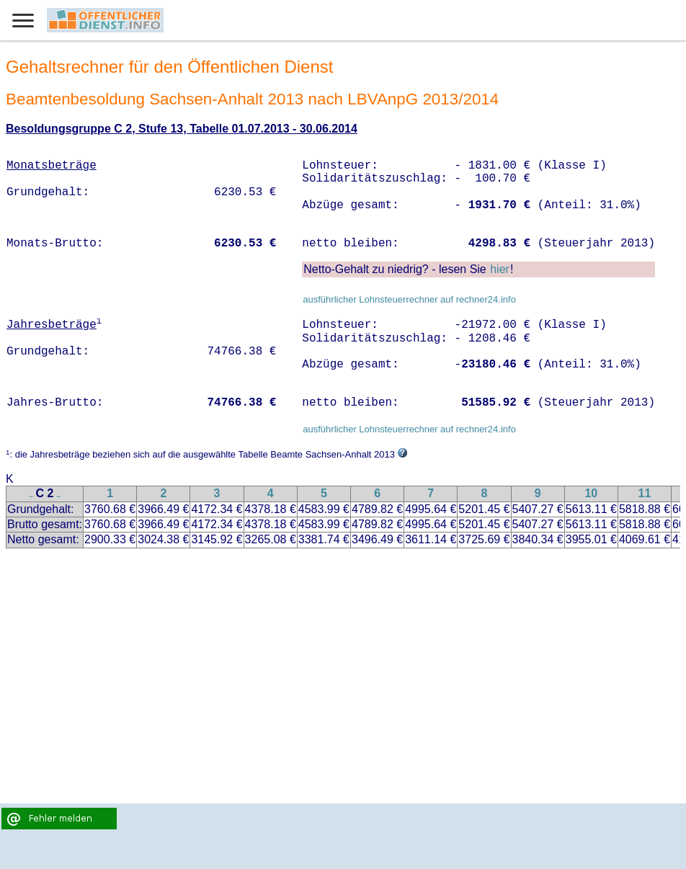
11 (644, 493)
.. (31, 495)
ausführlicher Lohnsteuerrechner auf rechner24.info (409, 299)
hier (499, 269)
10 (590, 493)
